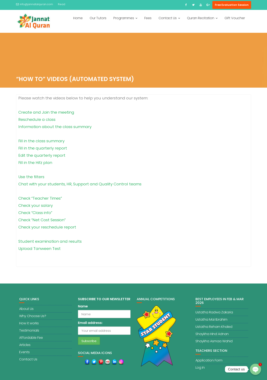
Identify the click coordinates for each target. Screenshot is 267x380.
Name (83, 308)
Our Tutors (98, 18)
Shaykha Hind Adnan (212, 336)
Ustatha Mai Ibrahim (211, 321)
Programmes (123, 18)
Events (24, 354)
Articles (25, 346)
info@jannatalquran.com (34, 4)
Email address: (90, 324)
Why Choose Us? (32, 317)
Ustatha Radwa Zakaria (214, 314)
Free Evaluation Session (232, 5)
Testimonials (29, 332)
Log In (200, 369)
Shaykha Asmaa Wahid (214, 343)
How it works (29, 325)
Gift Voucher (235, 18)
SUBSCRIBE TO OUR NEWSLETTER (104, 301)
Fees (148, 18)
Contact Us (168, 18)
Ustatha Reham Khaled (213, 328)
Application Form (208, 362)
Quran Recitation (200, 18)
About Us (26, 310)
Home (78, 18)
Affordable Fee (31, 339)
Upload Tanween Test (39, 249)
